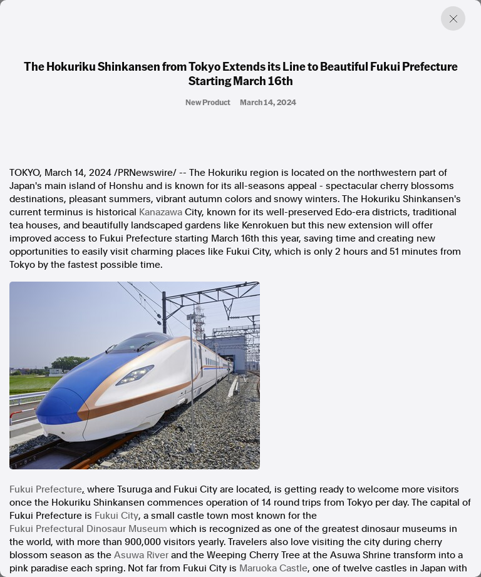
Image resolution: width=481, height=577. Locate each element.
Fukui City (116, 515)
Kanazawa (160, 212)
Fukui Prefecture (45, 489)
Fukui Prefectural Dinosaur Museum (88, 528)
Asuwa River (141, 555)
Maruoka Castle (273, 568)
